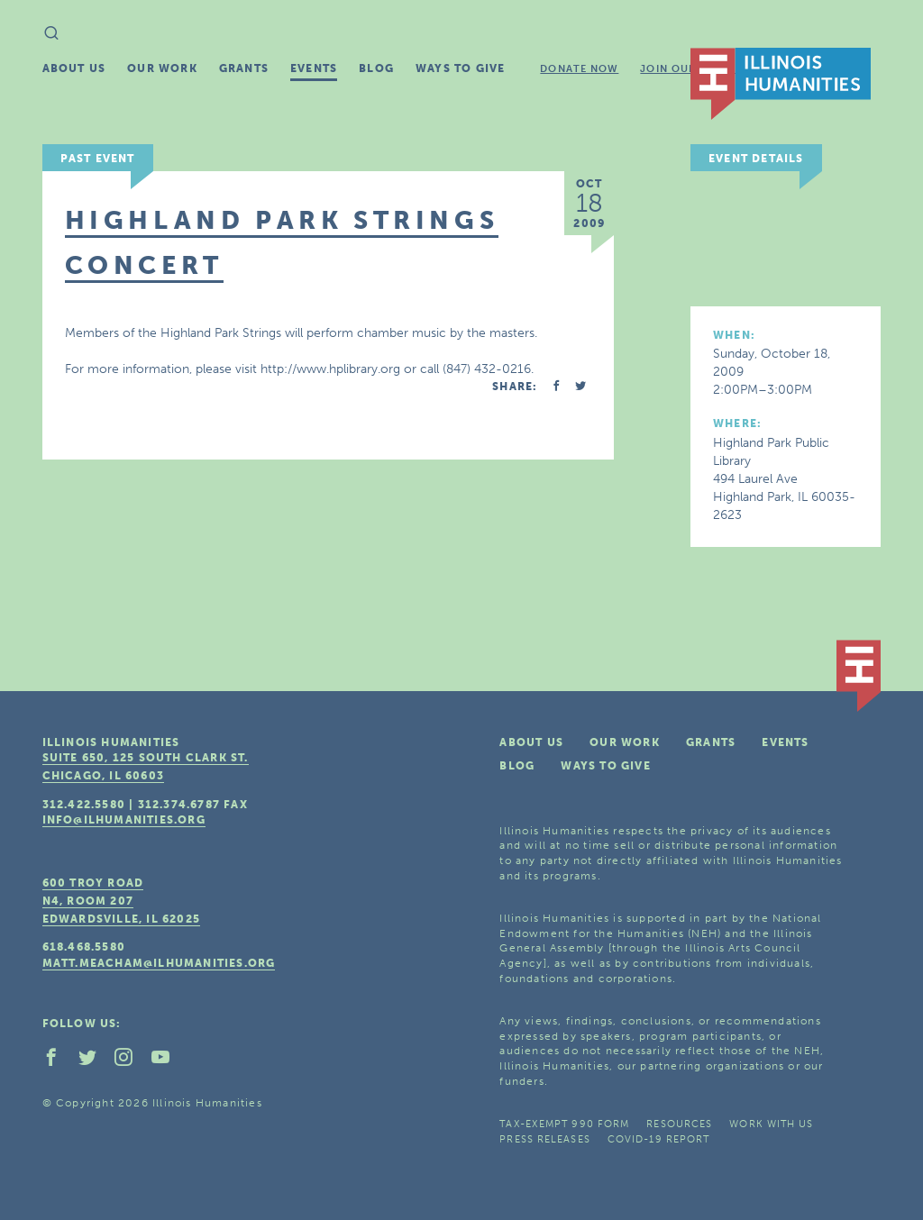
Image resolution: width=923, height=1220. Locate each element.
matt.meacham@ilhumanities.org (159, 963)
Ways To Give (460, 68)
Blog (376, 68)
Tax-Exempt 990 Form (564, 1124)
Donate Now (579, 69)
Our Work (162, 68)
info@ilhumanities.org (124, 820)
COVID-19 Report (659, 1139)
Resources (679, 1124)
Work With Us (771, 1124)
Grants (244, 68)
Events (313, 68)
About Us (74, 68)
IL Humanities (780, 84)
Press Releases (544, 1139)
